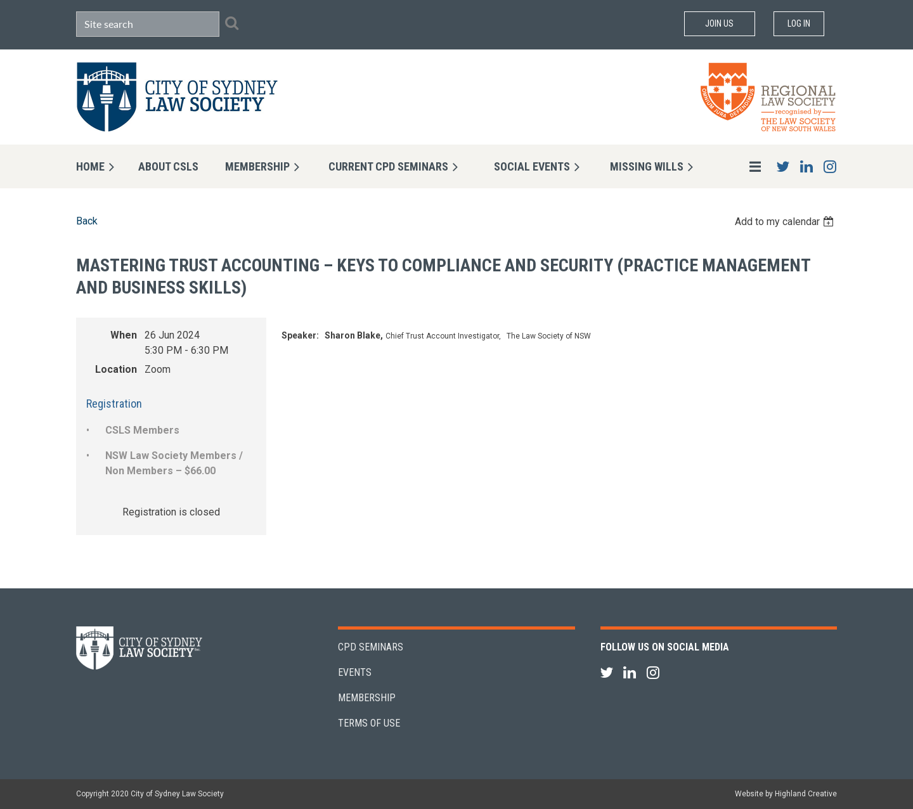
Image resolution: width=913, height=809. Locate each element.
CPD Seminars (370, 647)
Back (87, 221)
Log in (798, 23)
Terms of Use (369, 723)
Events (355, 672)
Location (116, 369)
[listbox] (786, 222)
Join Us (719, 23)
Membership (367, 698)
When (123, 335)
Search (231, 22)
